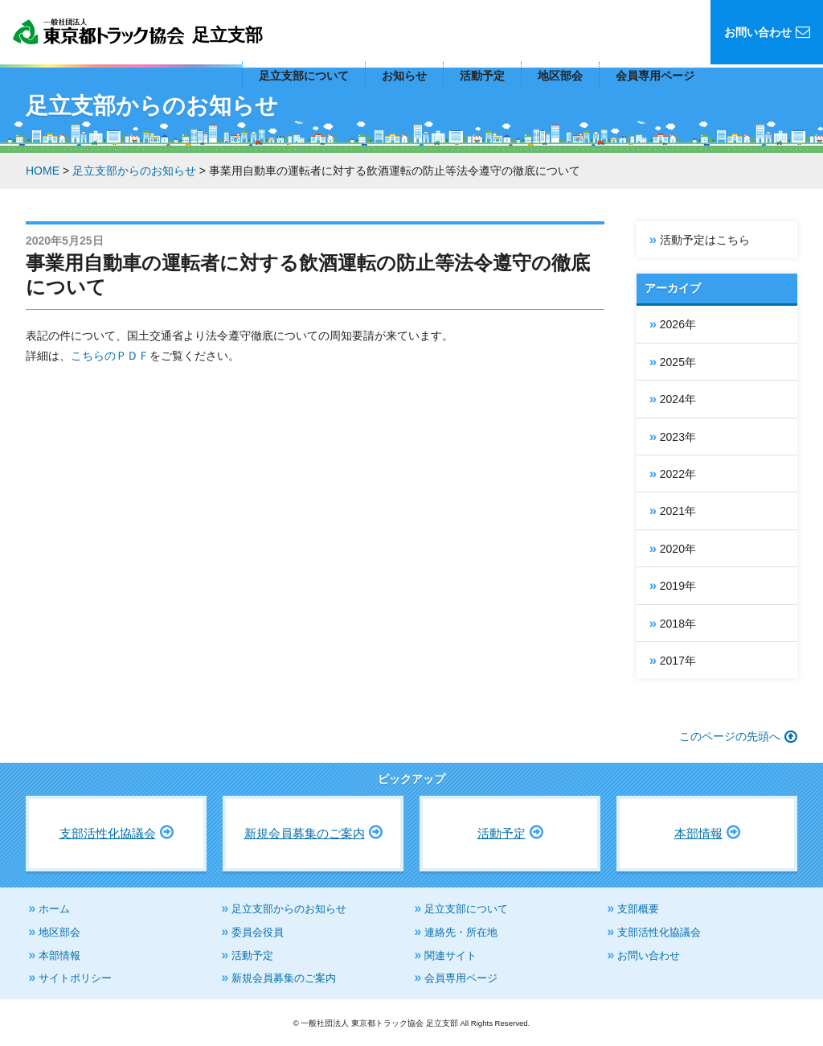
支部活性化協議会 (107, 833)
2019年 (678, 585)
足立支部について (304, 75)
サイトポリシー (75, 978)
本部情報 (698, 833)
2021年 (678, 510)
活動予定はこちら (705, 239)
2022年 (678, 473)
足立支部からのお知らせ (288, 909)
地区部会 (560, 75)
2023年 (678, 436)
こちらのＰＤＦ (110, 355)
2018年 (678, 623)
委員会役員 (257, 932)
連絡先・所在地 (460, 932)
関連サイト (450, 955)
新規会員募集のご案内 (304, 833)
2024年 (678, 399)
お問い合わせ (648, 955)
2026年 (678, 324)
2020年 (678, 548)
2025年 (678, 362)
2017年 (678, 660)
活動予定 (482, 75)
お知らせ (404, 75)
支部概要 (638, 909)
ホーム (54, 909)
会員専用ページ (655, 75)
